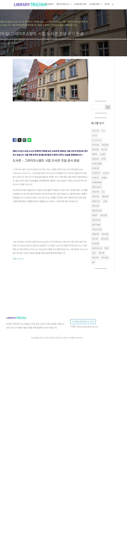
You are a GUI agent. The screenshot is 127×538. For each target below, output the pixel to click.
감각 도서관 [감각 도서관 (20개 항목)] (95, 145)
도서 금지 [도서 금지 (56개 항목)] (106, 173)
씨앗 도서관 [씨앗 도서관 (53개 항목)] (95, 206)
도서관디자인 (94, 5)
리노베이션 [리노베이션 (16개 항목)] (95, 178)
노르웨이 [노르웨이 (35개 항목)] (102, 154)
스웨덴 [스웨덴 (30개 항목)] (105, 201)
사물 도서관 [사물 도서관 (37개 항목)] (95, 196)
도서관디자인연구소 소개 (83, 322)
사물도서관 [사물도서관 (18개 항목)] (105, 196)
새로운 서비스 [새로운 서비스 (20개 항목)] (96, 201)
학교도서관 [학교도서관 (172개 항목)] (95, 257)
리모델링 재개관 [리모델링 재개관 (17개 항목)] (96, 182)
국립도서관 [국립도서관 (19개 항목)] (95, 149)
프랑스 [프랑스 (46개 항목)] (94, 253)
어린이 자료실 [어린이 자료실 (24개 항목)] (96, 225)
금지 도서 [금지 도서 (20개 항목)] (104, 149)
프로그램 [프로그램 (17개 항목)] (101, 253)
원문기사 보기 (18, 259)
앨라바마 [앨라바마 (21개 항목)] (94, 215)
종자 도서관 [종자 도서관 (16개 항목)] (104, 239)
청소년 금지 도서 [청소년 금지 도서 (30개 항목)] (97, 248)
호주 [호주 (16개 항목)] (93, 262)
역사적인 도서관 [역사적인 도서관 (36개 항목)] (96, 229)
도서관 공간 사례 (80, 5)
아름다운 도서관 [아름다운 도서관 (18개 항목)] (96, 210)
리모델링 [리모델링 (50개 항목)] (104, 178)
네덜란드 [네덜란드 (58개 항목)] (94, 154)
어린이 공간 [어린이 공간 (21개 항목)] (103, 215)
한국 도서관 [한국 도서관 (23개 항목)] (104, 257)
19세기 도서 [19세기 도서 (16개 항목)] (95, 131)
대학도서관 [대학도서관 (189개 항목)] (95, 159)
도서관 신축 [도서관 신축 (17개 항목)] (95, 168)
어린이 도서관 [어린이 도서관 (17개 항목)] (96, 220)
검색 (107, 107)
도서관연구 (49, 5)
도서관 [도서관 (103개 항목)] (103, 159)
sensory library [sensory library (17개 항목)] (96, 140)
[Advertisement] (41, 119)
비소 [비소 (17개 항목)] (103, 192)
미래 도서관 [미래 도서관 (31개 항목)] (95, 192)
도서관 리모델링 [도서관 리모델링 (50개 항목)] (96, 163)
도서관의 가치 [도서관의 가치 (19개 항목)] (96, 173)
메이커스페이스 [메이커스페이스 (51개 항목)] (96, 187)
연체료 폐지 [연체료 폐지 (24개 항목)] (95, 234)
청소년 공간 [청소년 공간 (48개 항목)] (95, 243)
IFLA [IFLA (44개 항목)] (103, 131)
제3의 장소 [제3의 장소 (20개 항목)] (95, 239)
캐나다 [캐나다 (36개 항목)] (107, 248)
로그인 (107, 5)
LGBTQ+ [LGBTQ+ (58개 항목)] (94, 135)
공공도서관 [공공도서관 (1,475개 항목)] (105, 145)
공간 (16, 43)
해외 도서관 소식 (62, 5)
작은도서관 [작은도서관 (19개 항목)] (105, 234)
